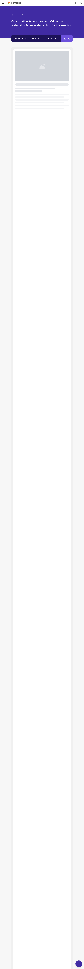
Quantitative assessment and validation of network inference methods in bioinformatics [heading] (41, 64)
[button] (36, 38)
